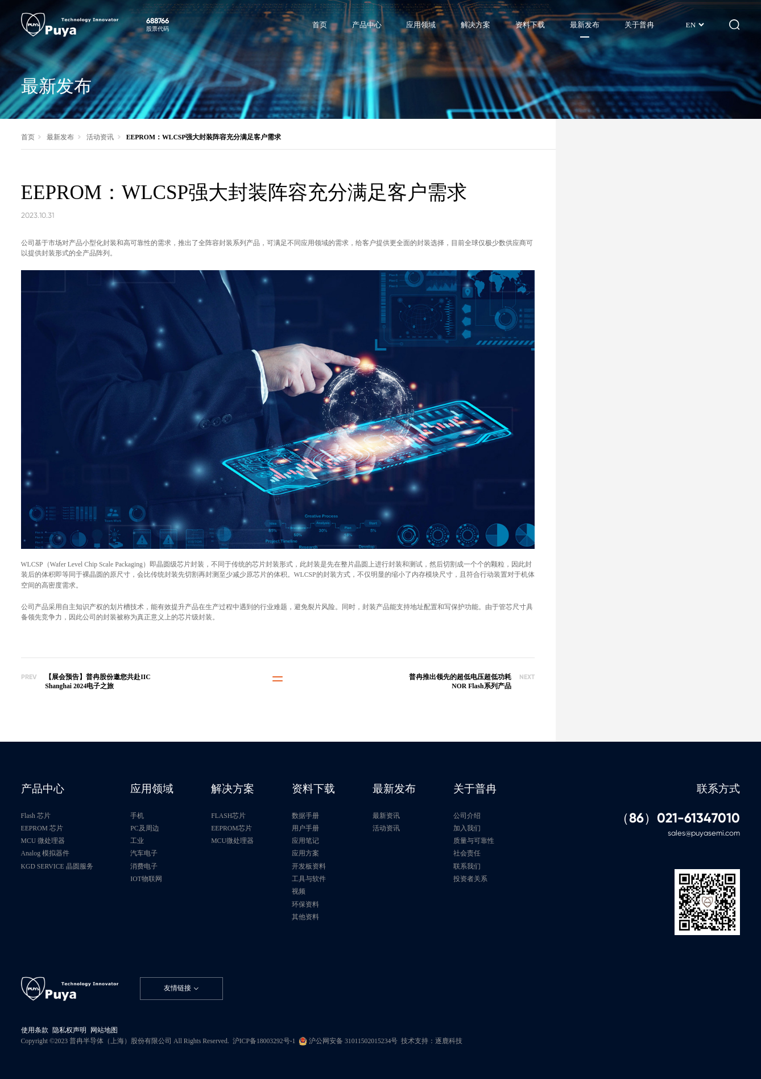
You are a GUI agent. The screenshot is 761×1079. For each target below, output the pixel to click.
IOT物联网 (146, 879)
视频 (298, 891)
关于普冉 (475, 788)
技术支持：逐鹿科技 (431, 1041)
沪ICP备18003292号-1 (264, 1041)
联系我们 (467, 866)
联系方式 (718, 788)
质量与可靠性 (473, 841)
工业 (137, 841)
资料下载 (313, 788)
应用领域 (151, 788)
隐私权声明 (69, 1030)
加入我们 (467, 828)
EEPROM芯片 (231, 828)
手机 (137, 816)
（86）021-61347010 (678, 818)
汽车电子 (144, 853)
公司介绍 (467, 816)
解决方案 (232, 788)
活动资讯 (100, 137)
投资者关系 (470, 879)
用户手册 (305, 828)
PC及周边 (144, 828)
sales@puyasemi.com (704, 833)
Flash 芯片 (36, 816)
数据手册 (305, 816)
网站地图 (104, 1030)
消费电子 (144, 866)
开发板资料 (309, 866)
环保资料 (305, 904)
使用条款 (34, 1030)
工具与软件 (309, 879)
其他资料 (305, 917)
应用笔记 (305, 841)
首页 (28, 137)
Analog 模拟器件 (45, 853)
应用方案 (305, 853)
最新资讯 (386, 816)
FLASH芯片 (228, 816)
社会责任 (467, 853)
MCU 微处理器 (43, 841)
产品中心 (42, 788)
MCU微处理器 (232, 841)
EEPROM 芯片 (42, 828)
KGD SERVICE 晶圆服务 (57, 866)
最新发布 (60, 137)
